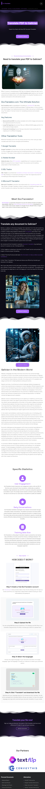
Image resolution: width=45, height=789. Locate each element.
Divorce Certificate (7, 787)
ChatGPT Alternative (30, 780)
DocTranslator (4, 8)
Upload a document (22, 728)
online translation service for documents (23, 204)
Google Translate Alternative (32, 782)
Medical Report (5, 780)
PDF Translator (24, 8)
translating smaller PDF (36, 184)
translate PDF (30, 105)
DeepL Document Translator (31, 785)
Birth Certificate (6, 782)
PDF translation (17, 161)
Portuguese (28, 231)
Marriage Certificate (7, 785)
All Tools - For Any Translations (14, 8)
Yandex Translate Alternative (32, 787)
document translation (28, 244)
